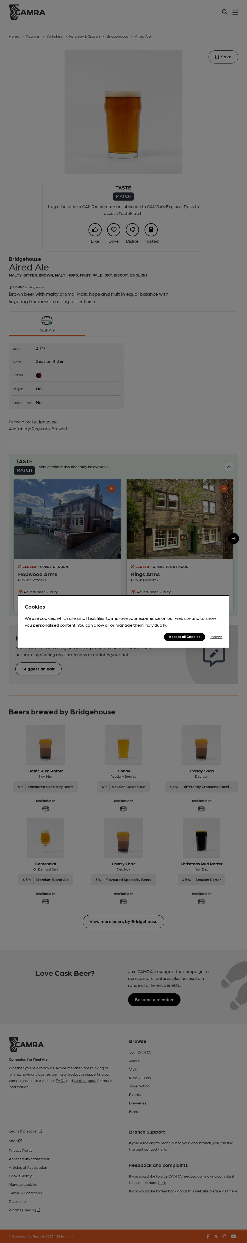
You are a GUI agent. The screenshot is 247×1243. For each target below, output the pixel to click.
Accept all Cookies (185, 636)
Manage (216, 637)
